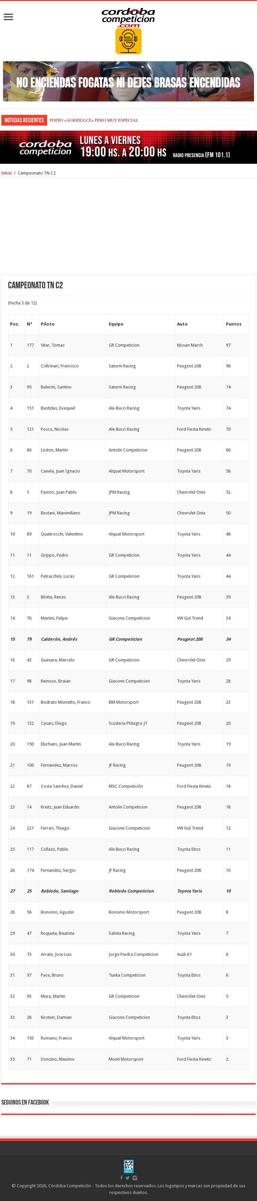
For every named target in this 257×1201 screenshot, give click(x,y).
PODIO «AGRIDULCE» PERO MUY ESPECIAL (94, 120)
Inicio (6, 172)
